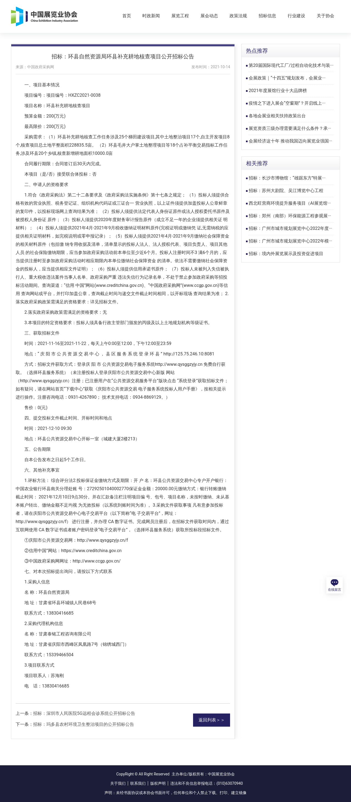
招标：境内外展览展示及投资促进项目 (286, 253)
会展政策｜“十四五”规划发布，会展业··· (287, 78)
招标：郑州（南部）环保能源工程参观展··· (290, 215)
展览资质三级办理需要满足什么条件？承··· (290, 128)
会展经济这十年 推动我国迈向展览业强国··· (290, 141)
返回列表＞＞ (212, 720)
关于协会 (325, 15)
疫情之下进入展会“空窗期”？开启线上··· (287, 103)
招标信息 (267, 15)
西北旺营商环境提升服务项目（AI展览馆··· (290, 203)
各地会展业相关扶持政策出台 (277, 115)
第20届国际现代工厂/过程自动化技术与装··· (291, 65)
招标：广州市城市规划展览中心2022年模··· (290, 241)
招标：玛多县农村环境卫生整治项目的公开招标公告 (83, 724)
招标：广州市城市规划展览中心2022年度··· (290, 228)
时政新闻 (151, 15)
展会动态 (209, 15)
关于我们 (118, 783)
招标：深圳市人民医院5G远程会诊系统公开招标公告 (84, 713)
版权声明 (158, 783)
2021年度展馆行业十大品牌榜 (278, 90)
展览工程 (180, 15)
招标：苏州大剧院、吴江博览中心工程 (286, 190)
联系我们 (138, 783)
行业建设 (296, 15)
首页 (126, 15)
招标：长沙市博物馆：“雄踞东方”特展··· (287, 178)
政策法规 (238, 15)
